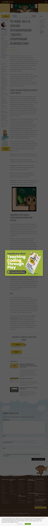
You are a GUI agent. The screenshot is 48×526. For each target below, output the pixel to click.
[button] (41, 251)
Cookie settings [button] (20, 523)
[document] (24, 263)
